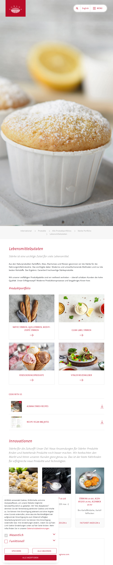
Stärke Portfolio (84, 231)
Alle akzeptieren (30, 557)
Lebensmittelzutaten (58, 234)
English (85, 8)
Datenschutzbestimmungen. (38, 528)
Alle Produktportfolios (61, 231)
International (26, 231)
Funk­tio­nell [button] (14, 541)
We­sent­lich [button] (13, 535)
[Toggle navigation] (98, 8)
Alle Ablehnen (44, 551)
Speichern (16, 551)
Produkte (42, 231)
